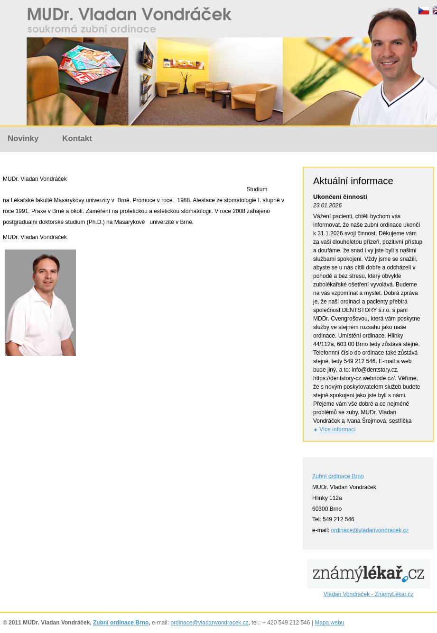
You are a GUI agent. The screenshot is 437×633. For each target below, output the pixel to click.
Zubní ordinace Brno (338, 476)
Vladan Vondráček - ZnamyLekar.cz (368, 594)
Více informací (337, 429)
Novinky (23, 138)
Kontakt (77, 138)
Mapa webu (329, 622)
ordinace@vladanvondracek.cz (370, 530)
